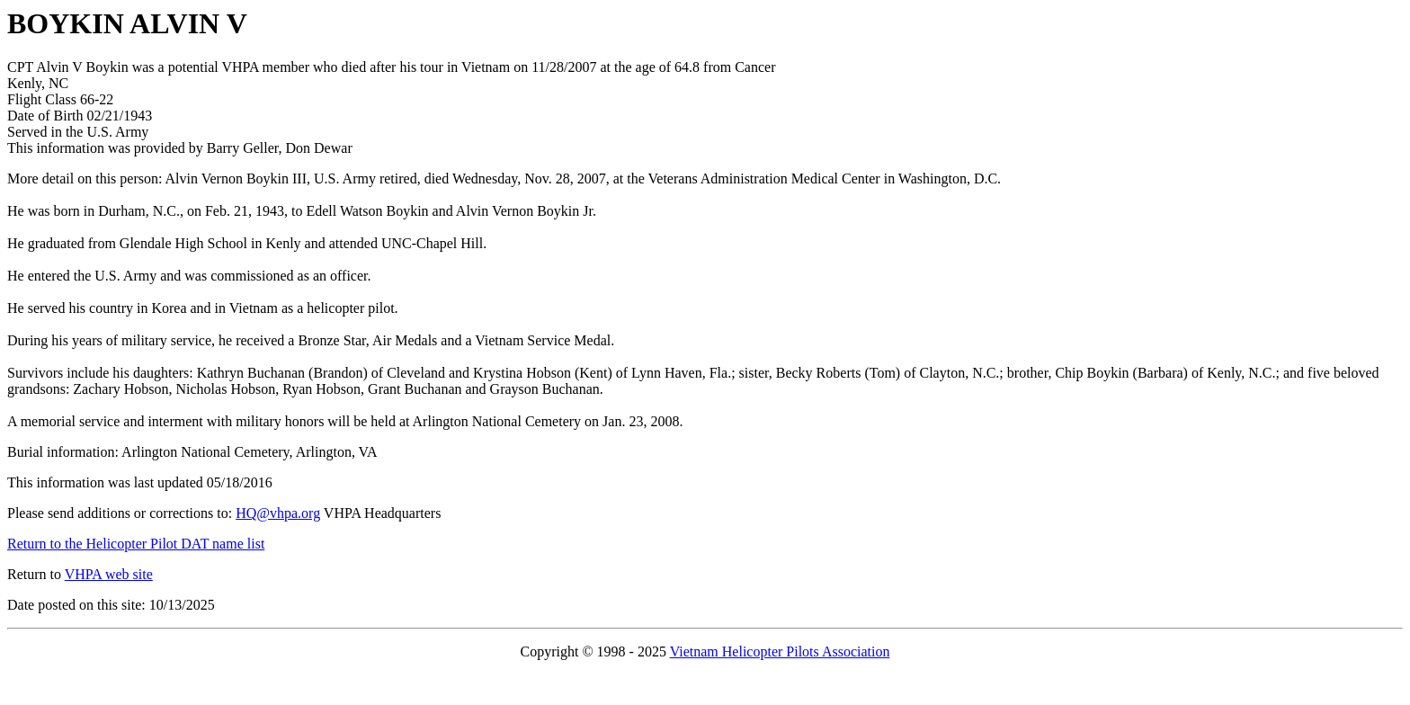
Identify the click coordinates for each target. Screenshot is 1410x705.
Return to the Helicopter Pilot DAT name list (135, 543)
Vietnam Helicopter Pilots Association (780, 651)
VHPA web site (109, 574)
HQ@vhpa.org (278, 513)
